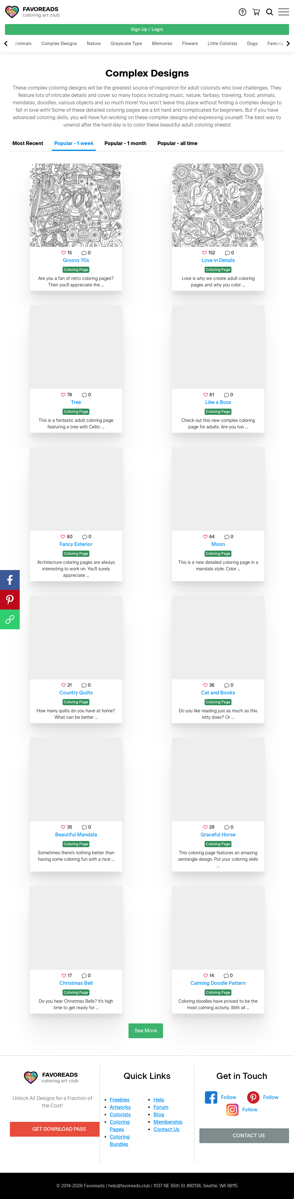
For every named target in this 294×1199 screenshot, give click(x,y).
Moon (218, 544)
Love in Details (218, 260)
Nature (94, 43)
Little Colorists (222, 43)
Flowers (190, 43)
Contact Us (166, 1129)
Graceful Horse (218, 835)
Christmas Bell (76, 983)
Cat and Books (218, 693)
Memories (162, 43)
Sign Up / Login (147, 29)
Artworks (120, 1107)
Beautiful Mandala (76, 835)
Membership (167, 1122)
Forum (160, 1107)
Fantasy (275, 43)
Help (158, 1100)
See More (146, 1031)
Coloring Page (76, 270)
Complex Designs (59, 43)
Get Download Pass (59, 1129)
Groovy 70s (76, 260)
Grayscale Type (126, 43)
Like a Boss (218, 402)
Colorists (120, 1115)
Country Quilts (76, 693)
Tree (76, 402)
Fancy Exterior (75, 544)
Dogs (252, 43)
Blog (158, 1115)
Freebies (119, 1100)
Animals (23, 43)
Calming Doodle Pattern (218, 983)
